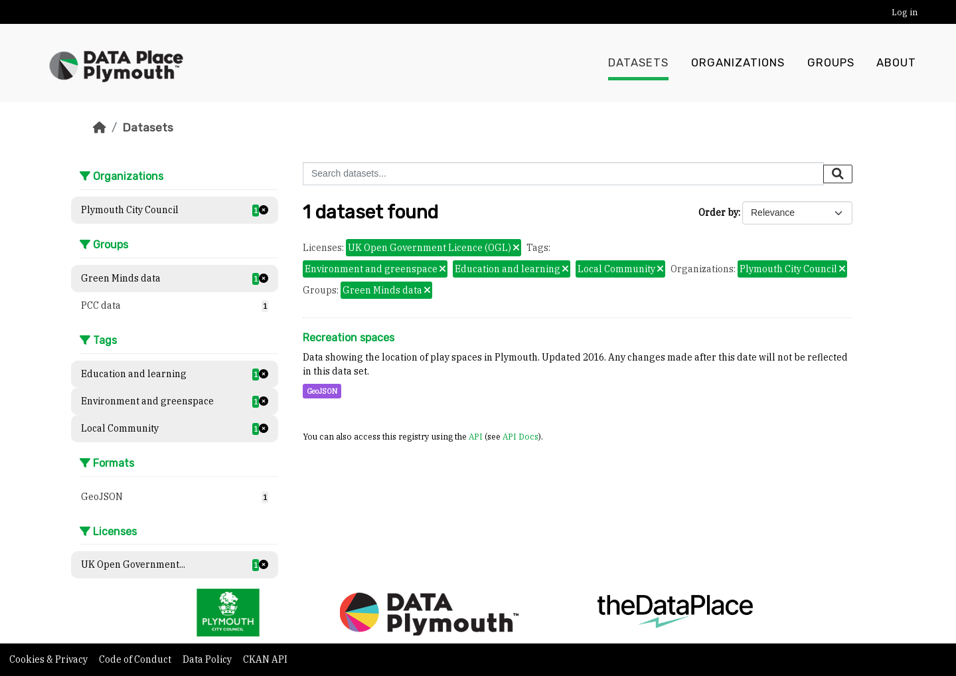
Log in (904, 12)
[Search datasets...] (563, 173)
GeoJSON (322, 391)
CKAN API (265, 659)
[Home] (99, 127)
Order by (718, 212)
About (896, 63)
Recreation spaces (348, 337)
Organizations (738, 63)
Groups (830, 63)
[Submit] (837, 174)
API (476, 436)
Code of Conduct (136, 659)
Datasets (638, 63)
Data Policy (208, 659)
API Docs (520, 436)
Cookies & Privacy (49, 659)
